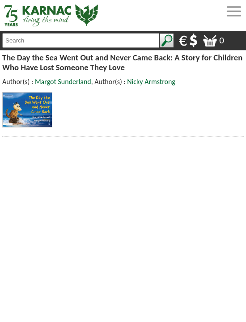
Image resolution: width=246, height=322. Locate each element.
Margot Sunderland (63, 81)
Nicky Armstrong (151, 81)
